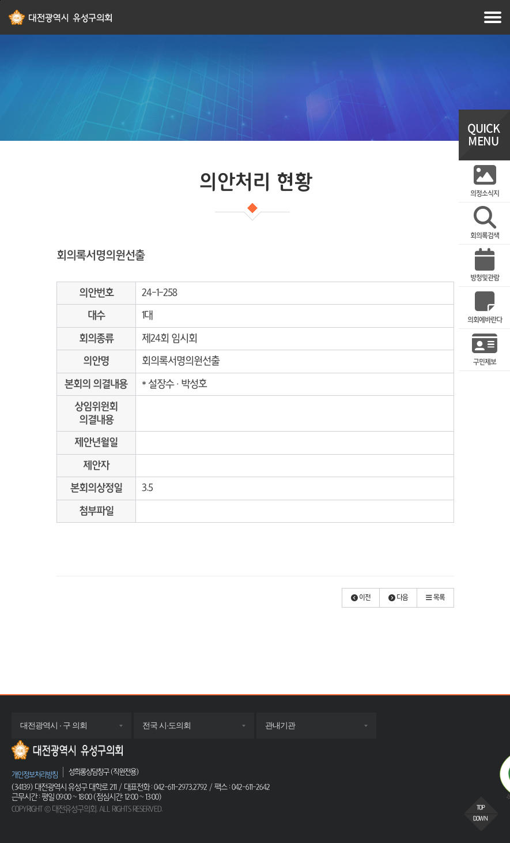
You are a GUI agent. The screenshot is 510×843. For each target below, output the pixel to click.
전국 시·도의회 (178, 729)
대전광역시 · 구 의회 (65, 729)
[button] (361, 598)
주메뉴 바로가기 (0, 0)
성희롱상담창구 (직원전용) (103, 771)
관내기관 (291, 729)
